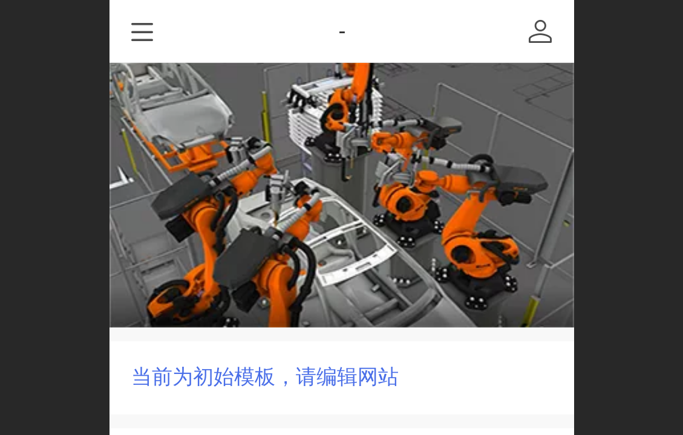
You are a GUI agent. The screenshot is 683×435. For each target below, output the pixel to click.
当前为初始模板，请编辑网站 (265, 377)
